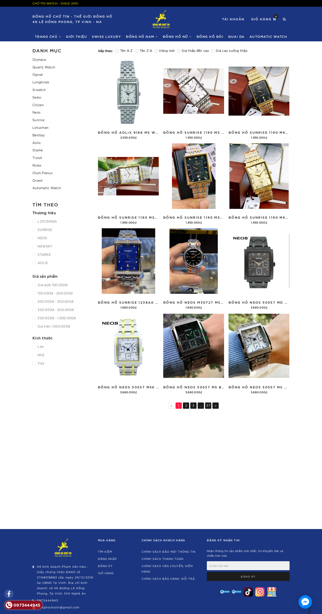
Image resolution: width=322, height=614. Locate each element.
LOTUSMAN (47, 221)
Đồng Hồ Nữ (177, 36)
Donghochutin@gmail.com (58, 607)
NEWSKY (44, 246)
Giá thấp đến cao (193, 51)
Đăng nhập (107, 558)
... (201, 405)
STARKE (44, 254)
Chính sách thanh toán (162, 558)
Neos (36, 112)
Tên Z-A (144, 51)
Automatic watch (268, 36)
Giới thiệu (76, 36)
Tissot (37, 158)
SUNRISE (44, 230)
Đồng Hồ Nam (142, 36)
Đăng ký (105, 565)
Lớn (40, 347)
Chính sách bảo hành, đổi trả (168, 578)
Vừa (40, 363)
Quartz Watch (43, 67)
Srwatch (39, 90)
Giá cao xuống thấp (229, 51)
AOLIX (42, 263)
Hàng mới (165, 51)
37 (208, 405)
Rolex (36, 165)
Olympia (39, 59)
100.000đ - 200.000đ (54, 293)
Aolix (36, 143)
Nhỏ (40, 355)
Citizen (38, 105)
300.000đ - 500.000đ (55, 310)
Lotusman (40, 127)
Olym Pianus (42, 173)
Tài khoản (233, 19)
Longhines (40, 82)
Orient (37, 180)
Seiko (36, 97)
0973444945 (47, 600)
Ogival (37, 74)
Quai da (236, 36)
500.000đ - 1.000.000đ (56, 318)
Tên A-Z (124, 51)
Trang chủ (48, 36)
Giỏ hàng (264, 18)
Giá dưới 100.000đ (52, 285)
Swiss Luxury (106, 36)
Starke (37, 150)
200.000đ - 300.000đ (55, 301)
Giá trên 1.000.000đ (53, 326)
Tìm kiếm (105, 551)
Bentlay (38, 135)
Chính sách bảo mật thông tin (168, 551)
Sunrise (38, 120)
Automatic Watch (46, 188)
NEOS (42, 238)
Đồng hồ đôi (210, 36)
